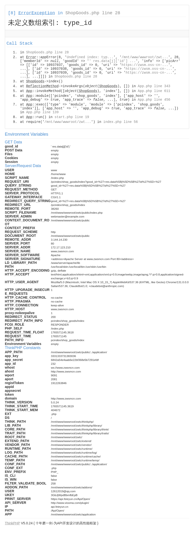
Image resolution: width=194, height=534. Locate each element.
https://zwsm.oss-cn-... (145, 66)
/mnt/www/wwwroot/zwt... (145, 58)
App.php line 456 (154, 100)
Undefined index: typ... (90, 58)
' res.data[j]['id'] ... (112, 62)
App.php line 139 (42, 113)
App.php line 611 (154, 92)
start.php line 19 (72, 118)
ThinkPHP (12, 524)
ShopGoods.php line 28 (92, 13)
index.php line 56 (120, 123)
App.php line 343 (154, 87)
